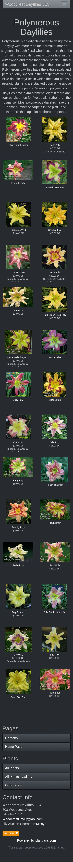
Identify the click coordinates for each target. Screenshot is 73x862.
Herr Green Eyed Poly (55, 315)
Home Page (14, 746)
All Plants (12, 768)
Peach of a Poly (55, 485)
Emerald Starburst (55, 187)
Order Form (13, 785)
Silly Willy (18, 654)
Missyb (41, 824)
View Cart (10, 833)
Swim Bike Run (18, 697)
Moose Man (55, 400)
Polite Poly (18, 565)
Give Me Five (54, 230)
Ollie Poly (55, 442)
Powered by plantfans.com (36, 840)
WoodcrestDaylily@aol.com (22, 819)
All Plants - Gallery (18, 777)
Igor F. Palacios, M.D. (18, 357)
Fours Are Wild (18, 230)
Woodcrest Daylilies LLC (27, 4)
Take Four (55, 692)
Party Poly (18, 480)
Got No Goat (18, 272)
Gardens (11, 738)
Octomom (18, 442)
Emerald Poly (18, 183)
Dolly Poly (55, 145)
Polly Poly (55, 565)
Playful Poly (55, 523)
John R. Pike (54, 357)
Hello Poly (54, 272)
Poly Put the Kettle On (54, 612)
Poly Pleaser (18, 612)
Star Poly (55, 654)
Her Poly (18, 310)
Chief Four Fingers (18, 145)
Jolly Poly (18, 400)
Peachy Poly (18, 527)
